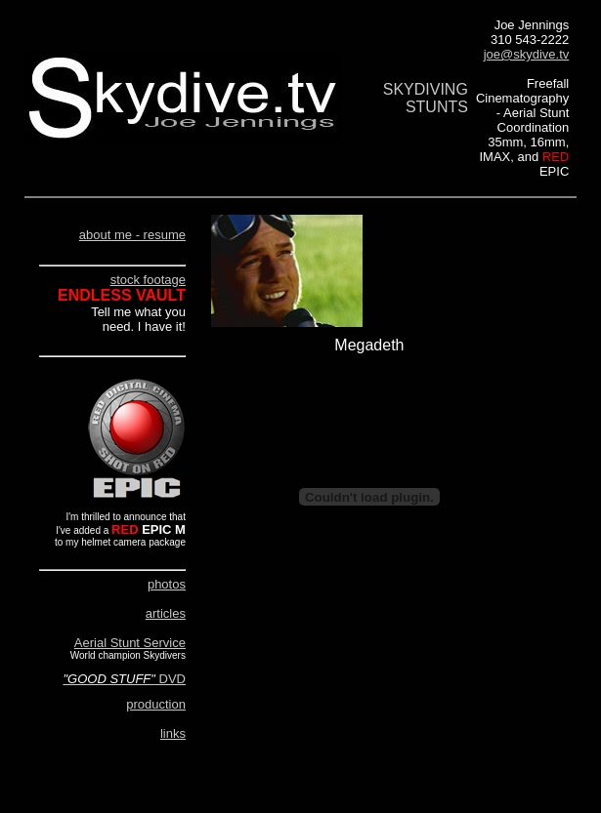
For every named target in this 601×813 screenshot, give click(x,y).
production (156, 704)
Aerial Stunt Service (130, 642)
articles (166, 613)
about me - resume (132, 234)
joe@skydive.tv (527, 54)
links (173, 733)
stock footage (148, 279)
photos (167, 584)
